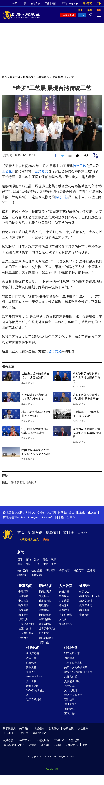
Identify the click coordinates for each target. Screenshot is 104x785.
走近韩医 (84, 614)
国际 (20, 559)
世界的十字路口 (48, 628)
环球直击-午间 (58, 77)
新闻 (20, 552)
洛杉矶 (41, 512)
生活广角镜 (32, 653)
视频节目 (15, 77)
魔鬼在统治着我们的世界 (78, 671)
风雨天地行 (70, 690)
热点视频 (36, 570)
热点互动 (44, 596)
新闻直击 (23, 610)
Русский (47, 517)
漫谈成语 (64, 610)
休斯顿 (62, 512)
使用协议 (68, 728)
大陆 (28, 564)
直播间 (82, 532)
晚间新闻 (23, 605)
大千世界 (31, 681)
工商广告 (69, 713)
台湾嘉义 (41, 171)
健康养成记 (85, 605)
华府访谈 (23, 619)
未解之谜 (64, 591)
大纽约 (19, 512)
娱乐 (53, 559)
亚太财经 (23, 637)
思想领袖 (44, 610)
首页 (4, 77)
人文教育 (65, 586)
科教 (45, 564)
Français (33, 517)
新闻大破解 (45, 614)
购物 (46, 539)
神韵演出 (22, 575)
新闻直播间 (68, 15)
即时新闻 (50, 570)
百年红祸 (69, 685)
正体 (47, 3)
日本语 (59, 517)
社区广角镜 (24, 628)
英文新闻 (87, 3)
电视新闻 (28, 77)
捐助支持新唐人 (29, 539)
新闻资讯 (35, 532)
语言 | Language (69, 3)
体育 (53, 564)
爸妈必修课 (65, 614)
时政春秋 (44, 605)
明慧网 (33, 744)
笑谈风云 (64, 596)
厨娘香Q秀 (32, 685)
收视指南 (39, 728)
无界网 (57, 744)
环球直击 (41, 77)
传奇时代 (69, 658)
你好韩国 (31, 662)
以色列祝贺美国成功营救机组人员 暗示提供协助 (87, 432)
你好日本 (31, 658)
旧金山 (80, 512)
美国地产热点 (66, 623)
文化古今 (64, 619)
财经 (45, 559)
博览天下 (78, 570)
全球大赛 (36, 575)
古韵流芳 (64, 600)
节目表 (68, 532)
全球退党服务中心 (14, 744)
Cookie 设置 (52, 769)
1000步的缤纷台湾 (35, 692)
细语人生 (44, 642)
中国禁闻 (23, 600)
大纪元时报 (43, 740)
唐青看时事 (45, 623)
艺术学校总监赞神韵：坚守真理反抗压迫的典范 (86, 377)
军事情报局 (45, 619)
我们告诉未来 (72, 653)
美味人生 (31, 671)
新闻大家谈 (45, 591)
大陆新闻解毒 (46, 637)
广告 (98, 3)
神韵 (14, 3)
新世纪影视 (71, 744)
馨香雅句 (64, 605)
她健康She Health (89, 596)
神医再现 (84, 610)
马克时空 (44, 633)
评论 (28, 559)
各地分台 (35, 3)
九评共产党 (70, 676)
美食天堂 (31, 667)
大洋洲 (51, 512)
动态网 (45, 744)
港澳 (36, 559)
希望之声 (74, 740)
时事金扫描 (45, 600)
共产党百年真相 (73, 662)
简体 (54, 3)
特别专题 (71, 648)
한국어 (71, 517)
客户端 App (39, 733)
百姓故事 (69, 699)
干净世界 (59, 740)
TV (83, 15)
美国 (20, 564)
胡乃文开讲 (85, 600)
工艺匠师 (8, 171)
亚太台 (92, 512)
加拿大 (30, 512)
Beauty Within (34, 676)
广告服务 (9, 733)
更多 (84, 744)
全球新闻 (23, 591)
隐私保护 (54, 728)
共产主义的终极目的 (75, 667)
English (20, 517)
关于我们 (24, 728)
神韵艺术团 (25, 740)
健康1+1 (84, 591)
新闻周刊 (23, 614)
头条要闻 (22, 570)
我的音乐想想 (34, 699)
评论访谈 (45, 586)
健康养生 (85, 586)
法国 (71, 512)
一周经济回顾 (26, 623)
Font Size (86, 155)
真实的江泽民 (72, 681)
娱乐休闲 (32, 648)
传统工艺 (79, 166)
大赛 (24, 3)
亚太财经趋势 (26, 633)
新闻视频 (25, 586)
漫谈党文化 (70, 704)
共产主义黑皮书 (73, 695)
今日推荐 (64, 570)
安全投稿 (83, 728)
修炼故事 (69, 708)
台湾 (36, 564)
